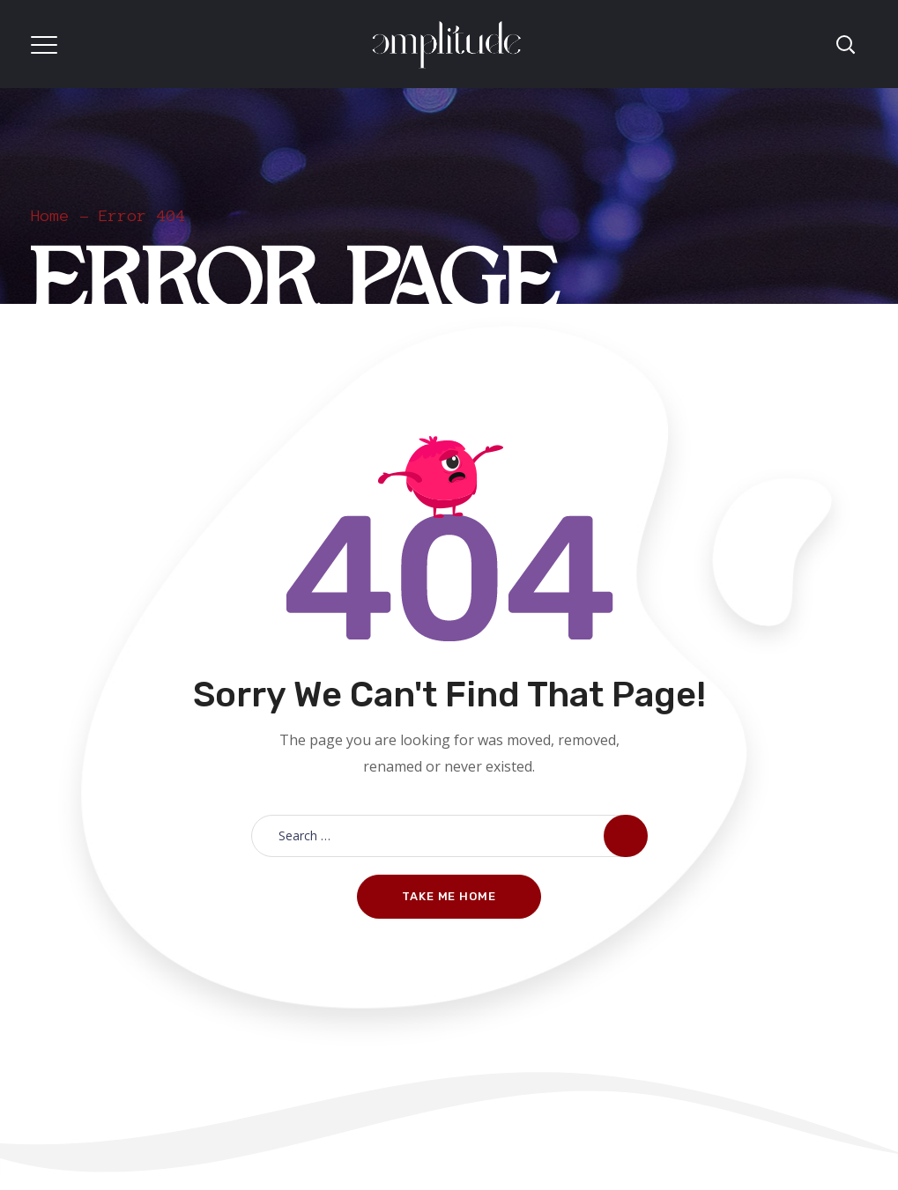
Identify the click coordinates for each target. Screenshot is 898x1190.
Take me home (449, 896)
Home (50, 216)
